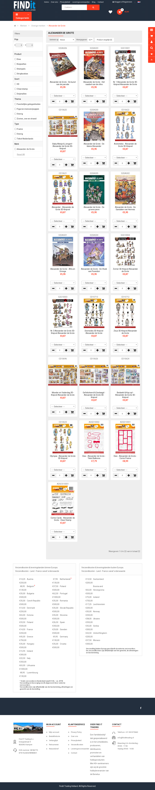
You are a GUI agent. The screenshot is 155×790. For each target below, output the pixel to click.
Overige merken (38, 26)
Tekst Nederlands (25, 139)
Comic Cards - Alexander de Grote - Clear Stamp (63, 519)
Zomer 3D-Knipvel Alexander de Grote (125, 270)
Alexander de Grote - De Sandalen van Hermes (125, 208)
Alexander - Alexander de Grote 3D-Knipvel (63, 208)
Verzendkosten (77, 745)
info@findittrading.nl (126, 738)
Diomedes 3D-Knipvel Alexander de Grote (94, 332)
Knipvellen (21, 64)
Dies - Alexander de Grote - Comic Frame (125, 457)
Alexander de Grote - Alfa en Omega (62, 270)
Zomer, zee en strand (26, 119)
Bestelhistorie (54, 736)
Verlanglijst (53, 740)
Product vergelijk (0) (104, 40)
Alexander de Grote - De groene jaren (94, 208)
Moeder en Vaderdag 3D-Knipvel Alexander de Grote (63, 393)
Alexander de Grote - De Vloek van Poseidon (94, 270)
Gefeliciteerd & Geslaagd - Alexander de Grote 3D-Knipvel (94, 394)
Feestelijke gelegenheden (28, 104)
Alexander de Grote (57, 26)
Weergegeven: (81, 40)
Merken (23, 26)
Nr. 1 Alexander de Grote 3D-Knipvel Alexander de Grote (125, 83)
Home (46, 2)
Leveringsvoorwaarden (81, 2)
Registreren (127, 2)
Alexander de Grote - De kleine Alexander (94, 145)
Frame (20, 129)
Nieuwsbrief (54, 749)
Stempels (21, 69)
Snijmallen (22, 94)
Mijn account (54, 732)
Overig (20, 114)
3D (18, 84)
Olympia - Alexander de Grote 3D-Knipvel (62, 457)
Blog (93, 2)
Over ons (54, 2)
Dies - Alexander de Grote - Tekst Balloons (94, 457)
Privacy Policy (76, 732)
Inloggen (117, 2)
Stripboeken (22, 74)
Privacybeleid (65, 2)
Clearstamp (22, 89)
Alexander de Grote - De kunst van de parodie (63, 83)
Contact (74, 753)
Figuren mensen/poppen (28, 109)
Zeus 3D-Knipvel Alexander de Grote (125, 332)
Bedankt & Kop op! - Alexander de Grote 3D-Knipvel (125, 394)
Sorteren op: (54, 40)
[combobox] (62, 96)
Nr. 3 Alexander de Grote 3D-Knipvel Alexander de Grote (63, 332)
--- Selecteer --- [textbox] (58, 96)
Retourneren (54, 745)
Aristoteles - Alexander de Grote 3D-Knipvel (125, 145)
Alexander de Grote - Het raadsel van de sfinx (94, 83)
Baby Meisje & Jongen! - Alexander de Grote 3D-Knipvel (62, 146)
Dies (19, 59)
